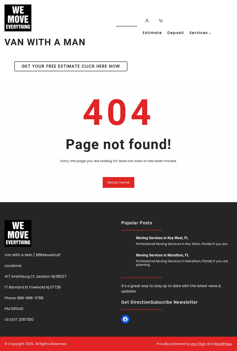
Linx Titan (198, 343)
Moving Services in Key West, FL (162, 238)
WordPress (223, 343)
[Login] (147, 21)
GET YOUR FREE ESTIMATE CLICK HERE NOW (71, 66)
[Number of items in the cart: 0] (161, 21)
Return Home (119, 182)
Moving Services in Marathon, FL (162, 255)
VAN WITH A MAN (45, 42)
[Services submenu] (210, 33)
